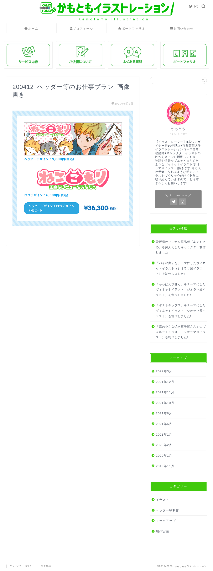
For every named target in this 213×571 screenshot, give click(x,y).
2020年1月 (164, 455)
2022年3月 (164, 371)
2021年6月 (164, 424)
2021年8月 (164, 413)
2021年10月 (165, 403)
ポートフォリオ (131, 28)
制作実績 (162, 531)
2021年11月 (165, 392)
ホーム (31, 28)
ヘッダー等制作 (167, 510)
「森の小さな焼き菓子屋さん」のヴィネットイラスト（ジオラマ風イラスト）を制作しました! (181, 332)
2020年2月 (164, 445)
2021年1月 (164, 434)
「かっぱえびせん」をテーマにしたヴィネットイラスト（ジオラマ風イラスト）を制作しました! (181, 290)
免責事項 (46, 566)
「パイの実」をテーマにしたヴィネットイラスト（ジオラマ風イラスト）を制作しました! (181, 268)
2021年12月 (165, 382)
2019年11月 (165, 466)
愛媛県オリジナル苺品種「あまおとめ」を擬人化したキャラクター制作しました (181, 247)
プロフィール (81, 28)
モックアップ (166, 520)
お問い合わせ (181, 28)
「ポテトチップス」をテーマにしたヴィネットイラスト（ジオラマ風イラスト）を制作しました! (181, 311)
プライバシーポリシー (22, 566)
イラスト (162, 499)
